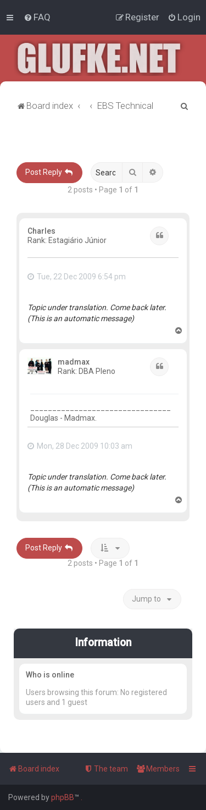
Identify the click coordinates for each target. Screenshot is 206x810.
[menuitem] (37, 17)
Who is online (50, 674)
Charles (41, 231)
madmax (74, 361)
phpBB (62, 797)
